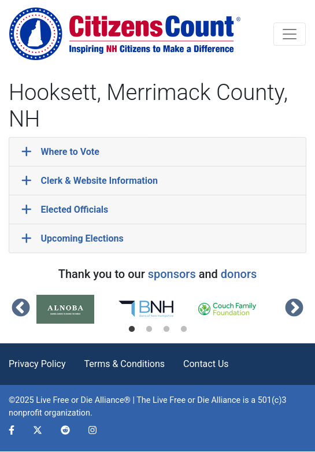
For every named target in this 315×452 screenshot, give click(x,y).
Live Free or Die (181, 400)
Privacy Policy (37, 363)
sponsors (172, 274)
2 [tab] (149, 329)
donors (239, 274)
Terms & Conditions (124, 363)
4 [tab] (184, 329)
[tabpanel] (76, 309)
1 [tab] (132, 329)
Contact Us (206, 363)
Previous (21, 309)
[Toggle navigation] (289, 34)
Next (294, 309)
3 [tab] (166, 329)
